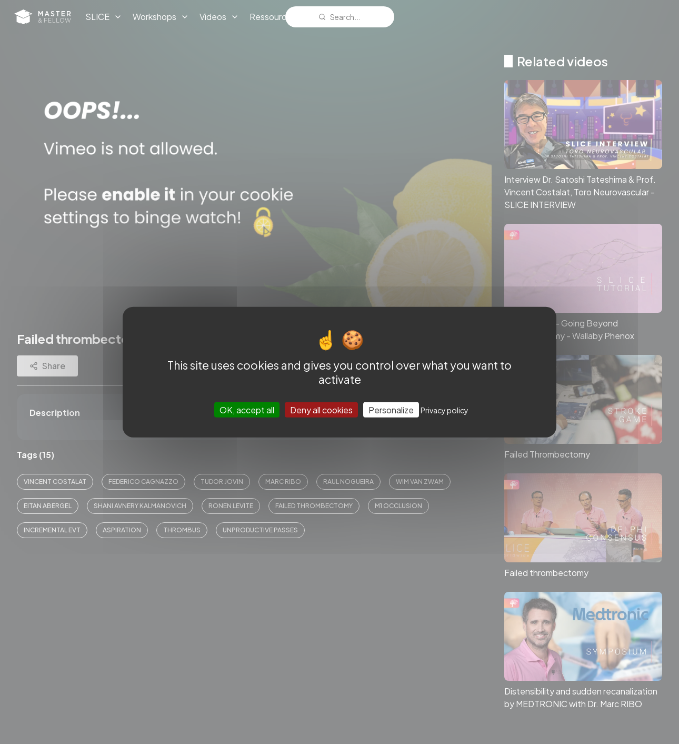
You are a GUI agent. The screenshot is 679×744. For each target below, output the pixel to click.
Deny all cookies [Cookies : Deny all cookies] (321, 409)
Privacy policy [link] (444, 410)
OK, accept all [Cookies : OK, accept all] (246, 409)
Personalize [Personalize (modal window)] (391, 409)
